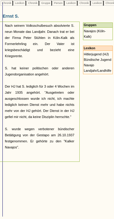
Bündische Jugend (98, 59)
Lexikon (19, 3)
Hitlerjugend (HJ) (96, 54)
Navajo (89, 65)
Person (58, 3)
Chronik (6, 3)
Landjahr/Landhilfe (98, 70)
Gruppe (45, 3)
